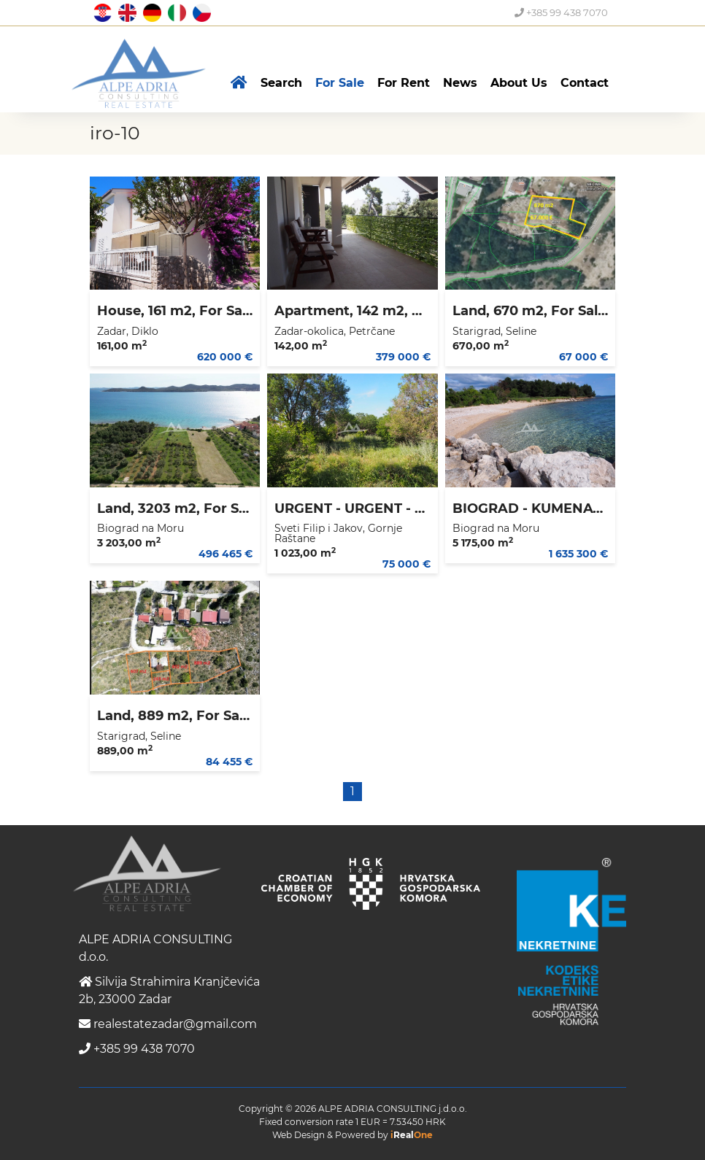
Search (281, 83)
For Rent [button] (403, 83)
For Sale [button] (339, 83)
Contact (584, 83)
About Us (518, 83)
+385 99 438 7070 (561, 12)
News (460, 83)
